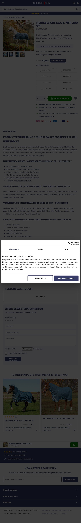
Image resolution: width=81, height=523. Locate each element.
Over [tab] (67, 249)
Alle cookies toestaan (66, 278)
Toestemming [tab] (14, 249)
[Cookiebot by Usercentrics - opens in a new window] (70, 243)
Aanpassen (40, 278)
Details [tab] (40, 249)
